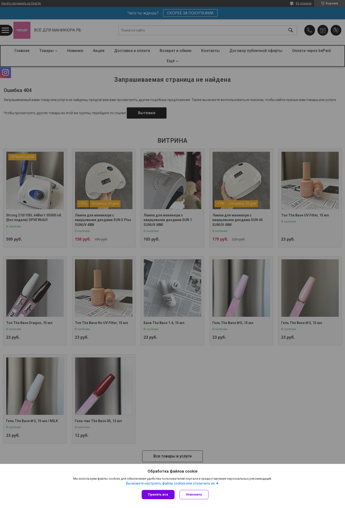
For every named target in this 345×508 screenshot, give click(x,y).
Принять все (158, 494)
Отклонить (194, 494)
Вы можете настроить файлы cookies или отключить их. (171, 483)
